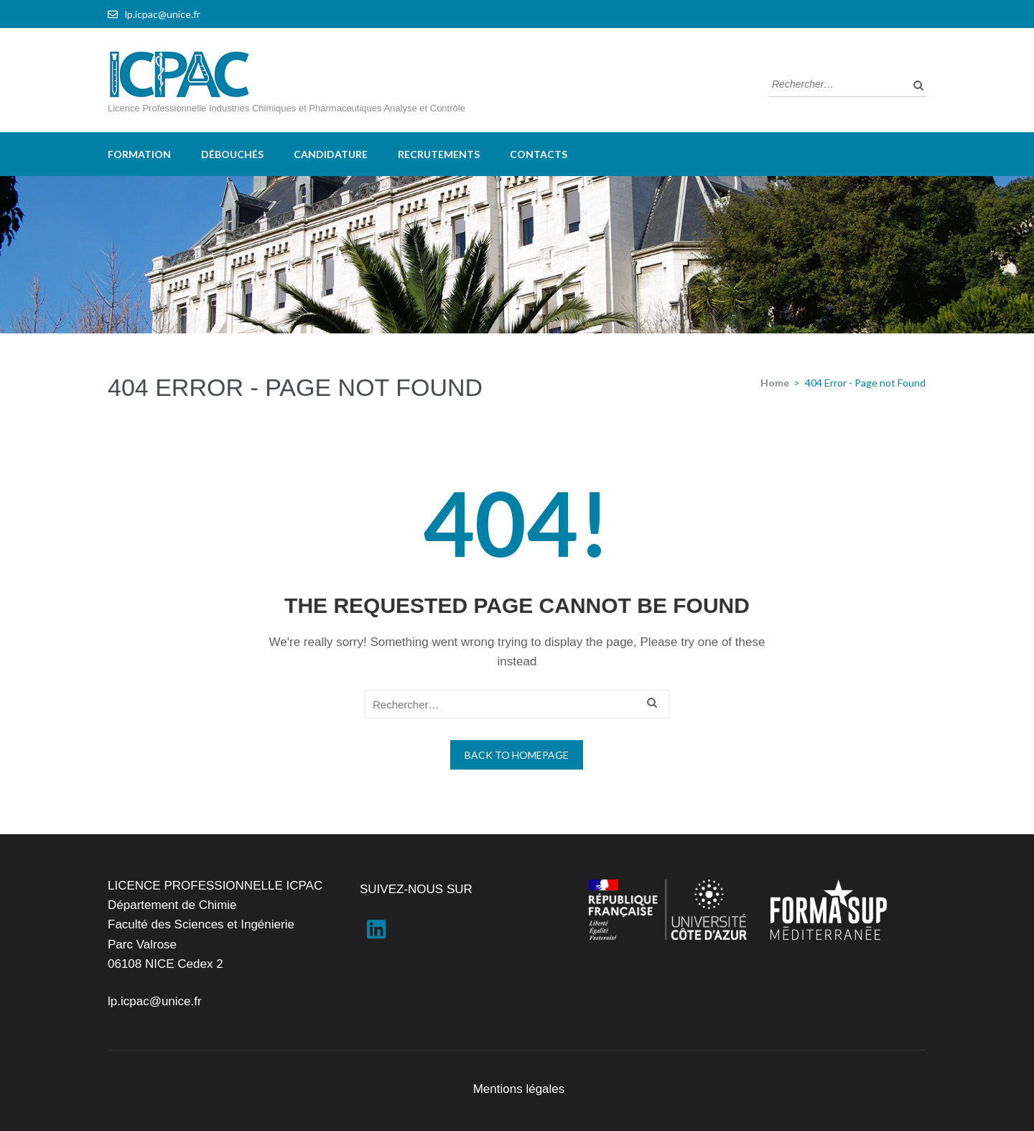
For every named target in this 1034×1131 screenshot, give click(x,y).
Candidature (331, 154)
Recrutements (439, 154)
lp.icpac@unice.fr (162, 14)
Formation (139, 154)
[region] (517, 254)
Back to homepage (517, 755)
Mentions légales (519, 1089)
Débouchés (232, 154)
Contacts (538, 154)
